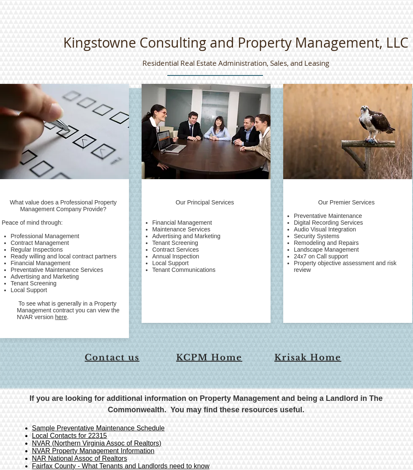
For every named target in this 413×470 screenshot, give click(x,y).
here (61, 317)
